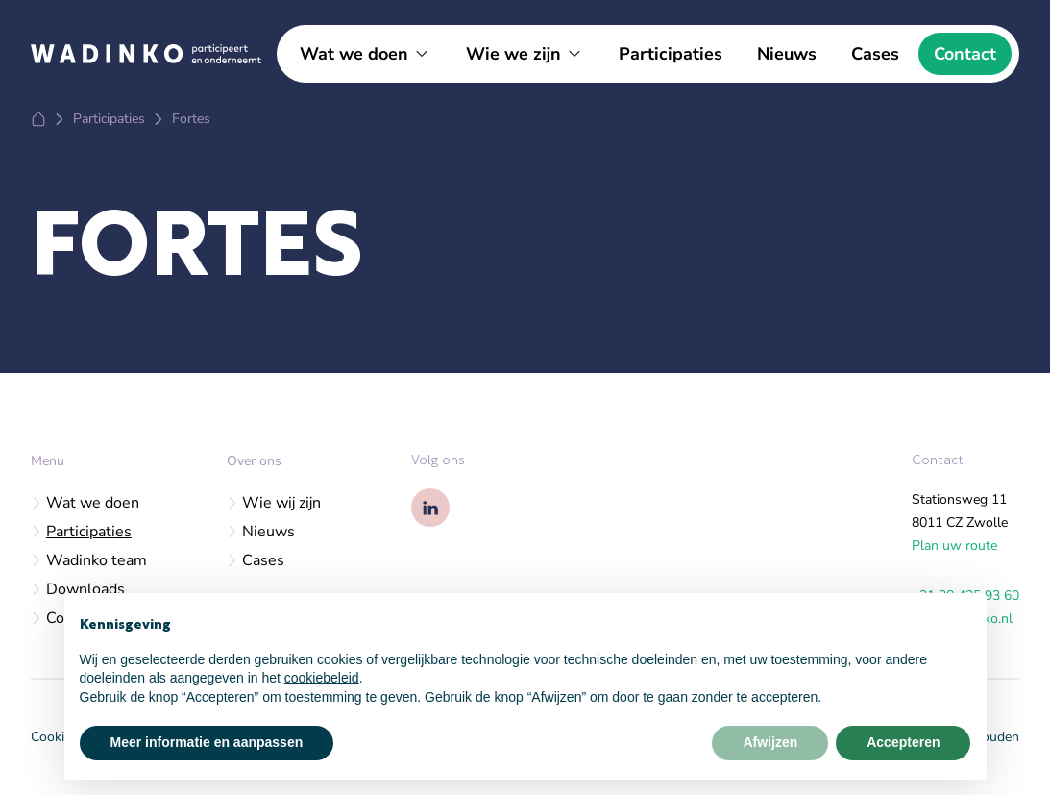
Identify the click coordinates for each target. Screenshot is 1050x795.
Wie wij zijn (274, 502)
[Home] (38, 119)
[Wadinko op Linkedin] (430, 507)
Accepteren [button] (903, 742)
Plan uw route (954, 545)
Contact (965, 53)
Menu (47, 461)
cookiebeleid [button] (321, 677)
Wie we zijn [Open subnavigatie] (513, 53)
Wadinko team (89, 560)
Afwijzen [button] (770, 742)
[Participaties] (109, 119)
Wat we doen (85, 502)
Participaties (670, 53)
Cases (875, 53)
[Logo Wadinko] (146, 53)
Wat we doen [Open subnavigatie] (354, 53)
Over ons (254, 461)
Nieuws (787, 53)
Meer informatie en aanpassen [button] (207, 742)
